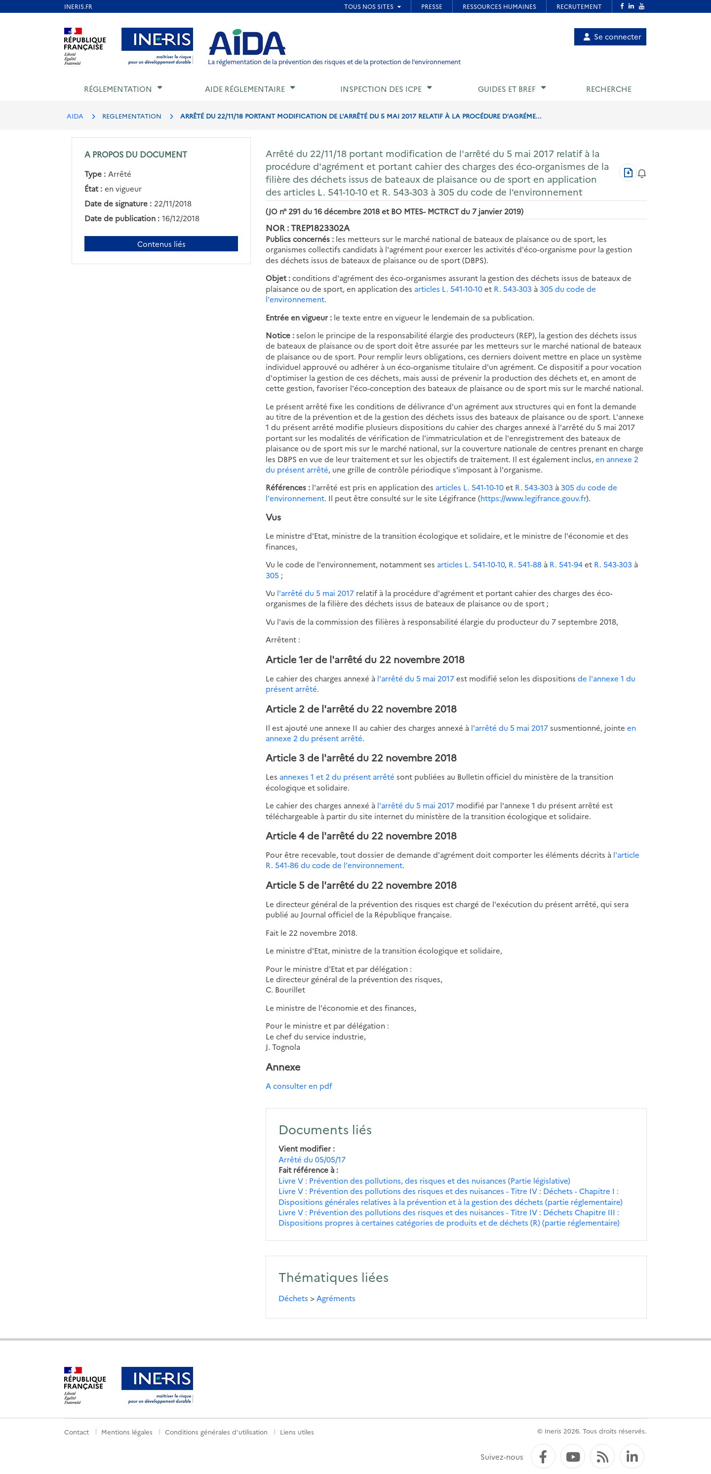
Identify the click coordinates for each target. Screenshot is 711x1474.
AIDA (75, 115)
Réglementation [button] (118, 88)
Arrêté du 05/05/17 (312, 1159)
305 (272, 575)
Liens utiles (297, 1431)
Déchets (293, 1298)
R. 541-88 (525, 564)
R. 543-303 (513, 288)
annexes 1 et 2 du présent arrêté (337, 776)
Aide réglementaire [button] (245, 88)
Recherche (609, 88)
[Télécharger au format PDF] (628, 172)
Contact (76, 1431)
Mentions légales (127, 1431)
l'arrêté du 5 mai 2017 (315, 593)
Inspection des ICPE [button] (381, 88)
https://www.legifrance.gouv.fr (533, 498)
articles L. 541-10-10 (448, 288)
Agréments (336, 1298)
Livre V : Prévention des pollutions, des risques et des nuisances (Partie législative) (424, 1180)
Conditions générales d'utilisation (216, 1431)
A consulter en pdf (299, 1085)
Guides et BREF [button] (507, 88)
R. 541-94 (566, 564)
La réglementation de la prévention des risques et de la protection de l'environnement (334, 61)
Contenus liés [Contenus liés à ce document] (161, 244)
